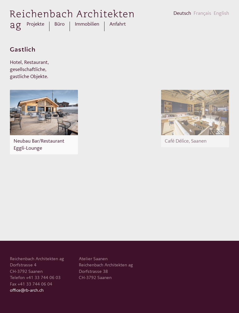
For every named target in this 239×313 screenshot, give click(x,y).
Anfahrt (117, 24)
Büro (59, 24)
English (221, 13)
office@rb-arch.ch (27, 290)
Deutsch (182, 13)
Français (202, 13)
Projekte (35, 24)
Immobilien (87, 24)
